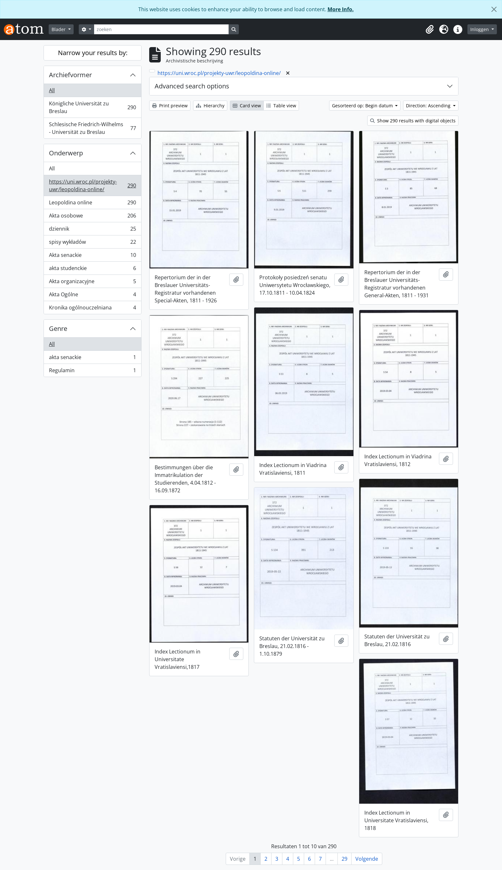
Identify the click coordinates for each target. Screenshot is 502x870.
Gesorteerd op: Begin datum (363, 106)
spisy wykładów (92, 243)
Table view (281, 106)
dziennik (92, 230)
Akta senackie (92, 256)
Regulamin (92, 371)
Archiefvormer (70, 74)
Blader (59, 29)
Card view (247, 106)
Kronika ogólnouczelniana (92, 309)
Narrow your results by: (92, 52)
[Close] (494, 9)
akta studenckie (92, 269)
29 (344, 858)
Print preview (170, 106)
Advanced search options (192, 86)
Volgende (366, 858)
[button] (430, 29)
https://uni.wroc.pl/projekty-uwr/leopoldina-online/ (92, 185)
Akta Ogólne (92, 296)
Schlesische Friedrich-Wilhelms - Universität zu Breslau (92, 128)
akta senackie (92, 358)
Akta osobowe (92, 217)
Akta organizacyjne (92, 282)
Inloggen (480, 29)
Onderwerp (66, 153)
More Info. (341, 9)
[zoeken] (161, 29)
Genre (58, 328)
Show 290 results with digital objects (413, 121)
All (52, 90)
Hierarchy (210, 106)
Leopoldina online (92, 204)
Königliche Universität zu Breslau (92, 107)
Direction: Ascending (429, 106)
